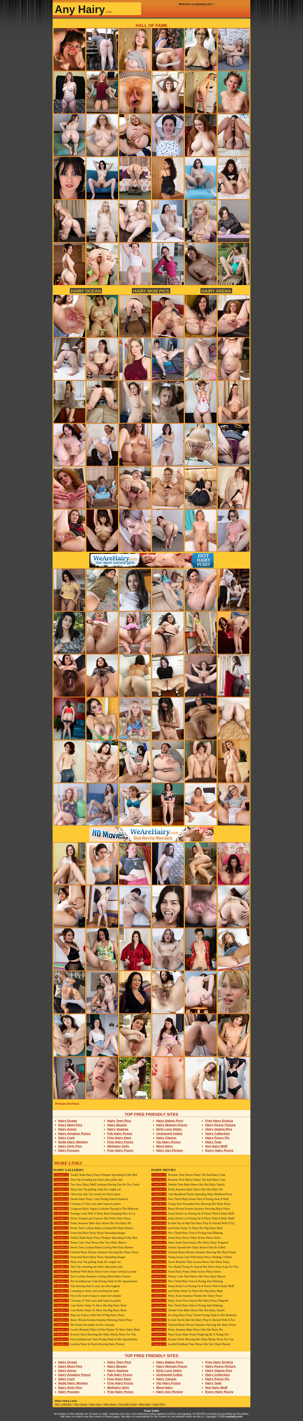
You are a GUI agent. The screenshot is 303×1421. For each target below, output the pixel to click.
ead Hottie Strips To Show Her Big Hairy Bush (187, 1228)
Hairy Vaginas (118, 1129)
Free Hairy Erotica (219, 1120)
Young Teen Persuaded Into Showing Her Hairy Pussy (191, 1203)
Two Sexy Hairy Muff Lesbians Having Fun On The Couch (96, 1184)
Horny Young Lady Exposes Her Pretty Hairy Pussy (92, 1218)
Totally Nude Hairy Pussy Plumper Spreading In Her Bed (95, 1174)
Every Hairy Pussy (219, 1150)
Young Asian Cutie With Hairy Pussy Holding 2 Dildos (191, 1257)
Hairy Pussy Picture (220, 1125)
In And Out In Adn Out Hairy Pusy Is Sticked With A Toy (193, 1223)
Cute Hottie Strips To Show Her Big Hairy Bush (89, 1305)
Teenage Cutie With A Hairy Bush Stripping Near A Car (94, 1213)
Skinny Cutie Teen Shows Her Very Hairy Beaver (188, 1276)
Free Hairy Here (119, 1137)
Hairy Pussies (69, 1150)
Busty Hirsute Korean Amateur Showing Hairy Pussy (92, 1320)
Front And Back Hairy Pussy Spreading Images (89, 1232)
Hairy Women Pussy (171, 1125)
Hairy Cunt (66, 1137)
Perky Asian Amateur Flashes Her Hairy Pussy (186, 1295)
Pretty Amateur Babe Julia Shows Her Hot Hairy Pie (92, 1223)
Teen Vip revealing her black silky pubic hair (88, 1179)
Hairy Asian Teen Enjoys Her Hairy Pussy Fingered (189, 1242)
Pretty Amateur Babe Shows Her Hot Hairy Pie (187, 1189)
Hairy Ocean (86, 290)
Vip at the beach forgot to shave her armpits (87, 1295)
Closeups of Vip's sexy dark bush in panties (87, 1203)
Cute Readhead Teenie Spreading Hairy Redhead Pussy (191, 1194)
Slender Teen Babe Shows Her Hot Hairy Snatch (188, 1184)
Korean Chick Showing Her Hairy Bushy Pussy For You (94, 1334)
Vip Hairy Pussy (168, 1142)
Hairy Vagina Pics (218, 1129)
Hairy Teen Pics (119, 1120)
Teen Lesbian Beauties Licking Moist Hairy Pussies (91, 1276)
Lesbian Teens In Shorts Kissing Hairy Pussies (89, 1344)
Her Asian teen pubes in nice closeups (83, 1324)
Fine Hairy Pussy (120, 1142)
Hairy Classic (166, 1137)
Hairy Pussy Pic (217, 1137)
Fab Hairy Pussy (120, 1133)
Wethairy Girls (118, 1146)
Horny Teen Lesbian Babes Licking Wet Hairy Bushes (93, 1228)
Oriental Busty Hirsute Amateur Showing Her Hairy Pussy (95, 1252)
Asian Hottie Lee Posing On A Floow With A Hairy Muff (192, 1213)
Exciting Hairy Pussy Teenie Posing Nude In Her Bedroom (194, 1315)
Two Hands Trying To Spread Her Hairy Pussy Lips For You (194, 1266)
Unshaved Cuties (169, 1133)
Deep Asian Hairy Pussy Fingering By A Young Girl (190, 1334)
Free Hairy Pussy (120, 1150)
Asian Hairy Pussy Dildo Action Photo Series (186, 1237)
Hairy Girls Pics (70, 1146)
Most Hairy (164, 1146)
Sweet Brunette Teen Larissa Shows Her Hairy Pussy (190, 1262)
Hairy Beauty (117, 1125)
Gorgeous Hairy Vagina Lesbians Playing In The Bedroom (95, 1208)
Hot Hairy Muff (216, 1146)
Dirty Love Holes (169, 1129)
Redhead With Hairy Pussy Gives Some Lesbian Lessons (95, 1271)
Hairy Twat (213, 1142)
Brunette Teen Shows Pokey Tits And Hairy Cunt (188, 1174)
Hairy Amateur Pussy (74, 1133)
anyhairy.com (234, 1416)
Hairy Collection (217, 1133)
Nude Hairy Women (73, 1142)
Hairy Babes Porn (169, 1120)
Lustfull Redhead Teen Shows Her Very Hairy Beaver (190, 1344)
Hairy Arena (216, 290)
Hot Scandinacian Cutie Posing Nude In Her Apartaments (95, 1281)
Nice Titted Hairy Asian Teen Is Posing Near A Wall (190, 1199)
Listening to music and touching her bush (85, 1291)
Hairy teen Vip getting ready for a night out (87, 1189)
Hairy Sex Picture (169, 1150)
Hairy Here (95, 1404)
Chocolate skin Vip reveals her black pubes (87, 1194)
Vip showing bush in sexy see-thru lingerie (86, 1286)
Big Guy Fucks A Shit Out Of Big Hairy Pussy (89, 1315)
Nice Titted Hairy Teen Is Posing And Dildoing (187, 1232)
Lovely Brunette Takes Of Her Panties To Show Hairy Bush (96, 1329)
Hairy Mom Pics (151, 290)
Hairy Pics (158, 1404)
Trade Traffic (151, 1410)
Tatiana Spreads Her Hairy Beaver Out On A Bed (188, 1247)
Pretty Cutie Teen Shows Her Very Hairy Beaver (90, 1242)
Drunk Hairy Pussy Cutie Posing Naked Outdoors (90, 1199)
